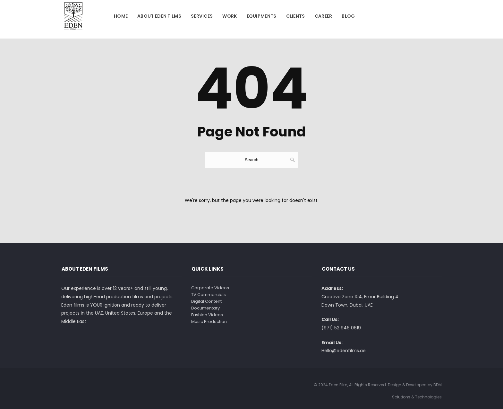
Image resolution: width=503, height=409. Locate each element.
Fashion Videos (207, 315)
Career (323, 16)
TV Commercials (208, 295)
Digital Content (206, 301)
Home (121, 16)
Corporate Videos (210, 288)
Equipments (262, 16)
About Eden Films (159, 16)
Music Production (209, 321)
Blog (348, 16)
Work (229, 16)
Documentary (205, 308)
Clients (295, 16)
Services (202, 16)
